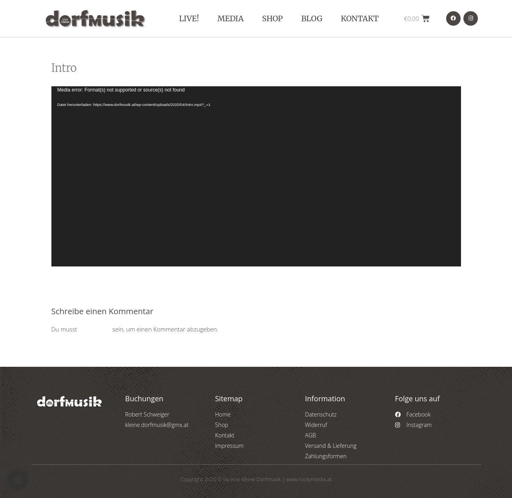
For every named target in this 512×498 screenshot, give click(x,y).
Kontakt (360, 18)
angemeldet (95, 329)
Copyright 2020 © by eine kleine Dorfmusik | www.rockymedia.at (256, 479)
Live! (189, 18)
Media (230, 18)
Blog (311, 18)
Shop (272, 18)
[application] (256, 176)
